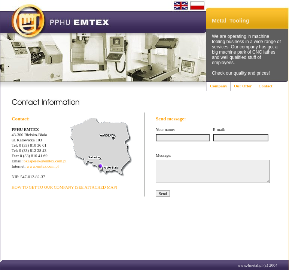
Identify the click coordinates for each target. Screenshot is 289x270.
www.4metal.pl (249, 265)
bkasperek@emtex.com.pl (45, 161)
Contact (265, 86)
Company (218, 86)
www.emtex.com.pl (43, 166)
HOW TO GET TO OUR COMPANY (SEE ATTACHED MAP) (64, 187)
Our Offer (243, 86)
